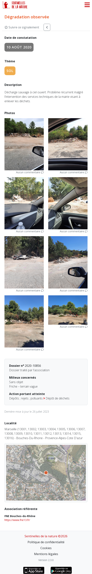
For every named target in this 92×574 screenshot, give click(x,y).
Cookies (46, 548)
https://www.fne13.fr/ (17, 520)
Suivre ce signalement (21, 27)
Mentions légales (46, 554)
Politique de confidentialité (46, 542)
